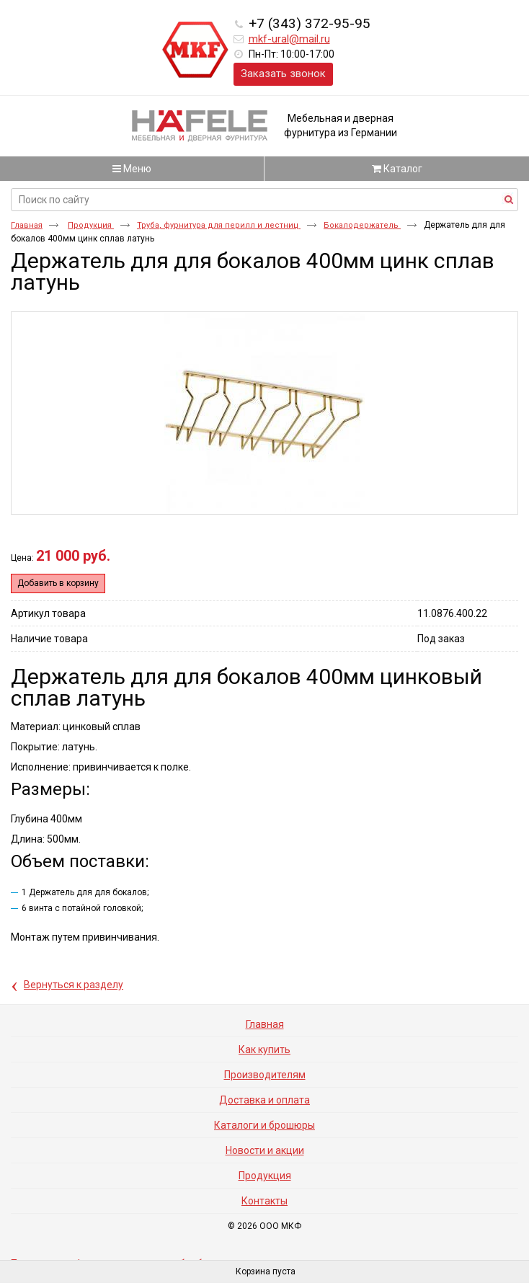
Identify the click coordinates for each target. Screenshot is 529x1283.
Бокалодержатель (362, 225)
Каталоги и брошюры (264, 1125)
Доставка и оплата (264, 1100)
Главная (27, 225)
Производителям (265, 1074)
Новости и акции (265, 1150)
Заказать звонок (283, 73)
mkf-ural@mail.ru (289, 38)
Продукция (91, 225)
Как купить (264, 1049)
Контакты (264, 1201)
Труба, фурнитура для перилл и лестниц (219, 225)
